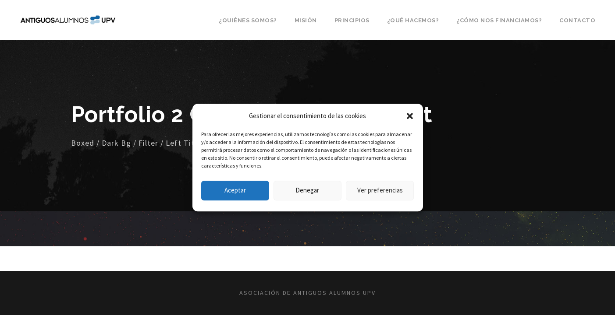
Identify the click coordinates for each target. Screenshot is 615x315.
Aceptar (235, 190)
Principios (352, 20)
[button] (409, 116)
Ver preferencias (380, 190)
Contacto (577, 20)
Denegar (307, 190)
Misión (306, 20)
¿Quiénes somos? (248, 20)
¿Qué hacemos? (413, 20)
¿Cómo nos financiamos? (499, 20)
